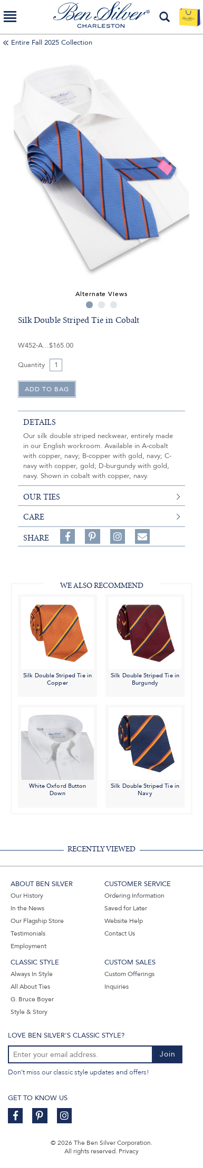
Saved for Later (125, 908)
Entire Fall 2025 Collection (51, 42)
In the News (27, 908)
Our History (27, 895)
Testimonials (28, 933)
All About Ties (30, 986)
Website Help (123, 921)
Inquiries (116, 986)
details (39, 422)
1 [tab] (89, 304)
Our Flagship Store (37, 921)
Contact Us (119, 933)
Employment (28, 946)
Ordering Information (134, 895)
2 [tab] (101, 304)
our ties (41, 497)
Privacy (129, 1151)
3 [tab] (113, 304)
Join (168, 1054)
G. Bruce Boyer (32, 999)
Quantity (31, 365)
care (33, 517)
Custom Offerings (129, 974)
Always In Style (32, 974)
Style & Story (29, 1012)
